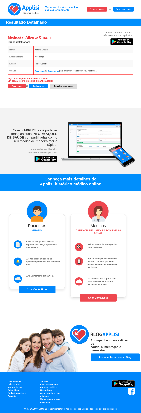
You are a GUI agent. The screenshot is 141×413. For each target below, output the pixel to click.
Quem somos (14, 381)
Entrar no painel (97, 9)
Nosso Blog (46, 390)
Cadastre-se (53, 71)
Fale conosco (14, 384)
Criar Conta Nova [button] (37, 289)
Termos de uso (15, 387)
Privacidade (13, 390)
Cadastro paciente (17, 393)
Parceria (12, 396)
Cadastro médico (48, 387)
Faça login (39, 71)
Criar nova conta (123, 9)
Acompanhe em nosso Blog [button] (115, 357)
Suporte (44, 381)
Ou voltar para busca (63, 86)
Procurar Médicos (49, 384)
